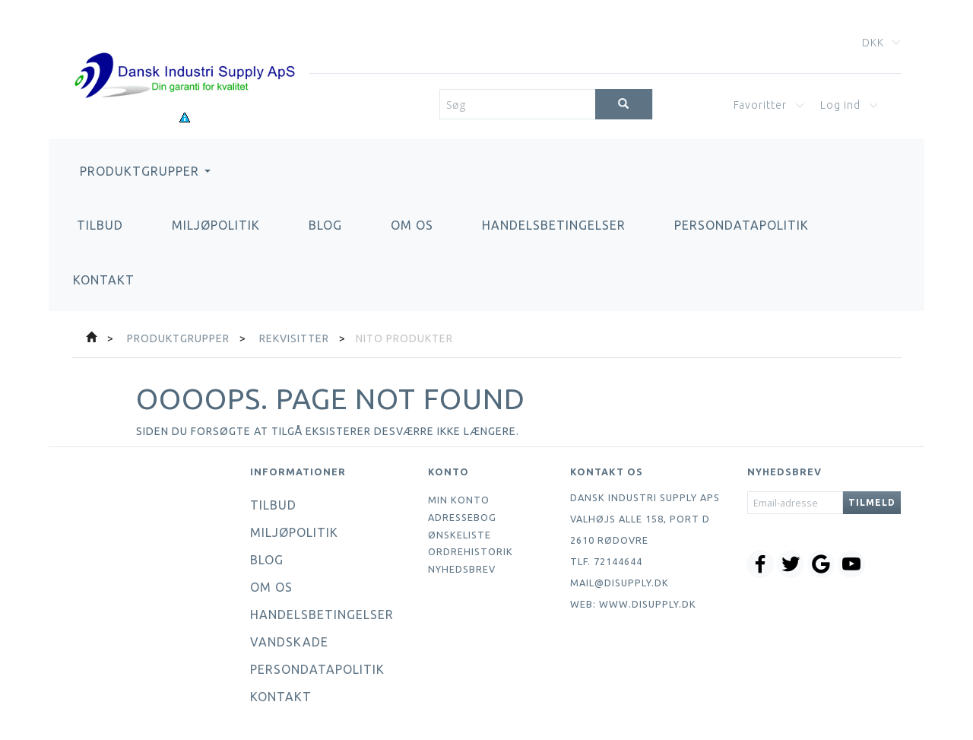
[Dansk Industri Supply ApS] (184, 53)
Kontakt (104, 280)
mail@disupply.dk (619, 582)
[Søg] (623, 104)
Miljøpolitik (216, 225)
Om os (412, 225)
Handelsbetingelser (554, 225)
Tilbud (100, 225)
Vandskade (289, 642)
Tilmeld (871, 502)
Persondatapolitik (741, 225)
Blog (325, 225)
